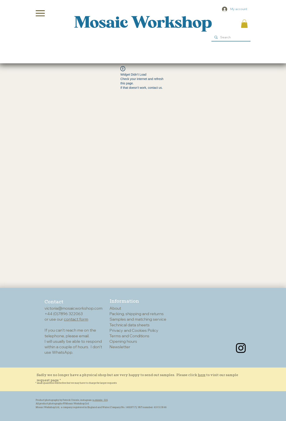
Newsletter (119, 346)
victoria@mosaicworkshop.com (73, 308)
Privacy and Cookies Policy (133, 330)
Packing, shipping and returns (136, 313)
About (115, 308)
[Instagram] (240, 348)
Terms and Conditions (129, 335)
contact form (76, 319)
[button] (40, 13)
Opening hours (123, 341)
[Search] (230, 37)
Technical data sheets (129, 324)
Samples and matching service (137, 319)
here (202, 375)
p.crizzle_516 (100, 399)
